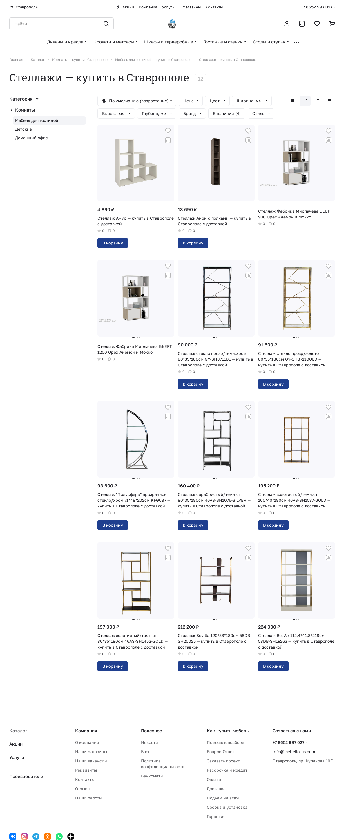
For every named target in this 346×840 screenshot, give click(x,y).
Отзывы (82, 788)
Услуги (16, 757)
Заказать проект (223, 760)
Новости (149, 742)
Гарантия (216, 816)
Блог (145, 751)
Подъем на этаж (223, 797)
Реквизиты (86, 770)
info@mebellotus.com (294, 751)
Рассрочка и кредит (227, 770)
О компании (87, 742)
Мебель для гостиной (36, 120)
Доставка (216, 788)
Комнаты (25, 109)
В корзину (112, 242)
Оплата (214, 779)
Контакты (85, 779)
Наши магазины (91, 751)
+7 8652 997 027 (316, 6)
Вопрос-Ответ (220, 751)
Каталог (18, 730)
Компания (86, 730)
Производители (26, 776)
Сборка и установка (227, 807)
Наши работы (88, 797)
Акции (16, 743)
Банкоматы (152, 775)
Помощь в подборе (225, 742)
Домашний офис (31, 137)
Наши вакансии (91, 760)
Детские (23, 129)
